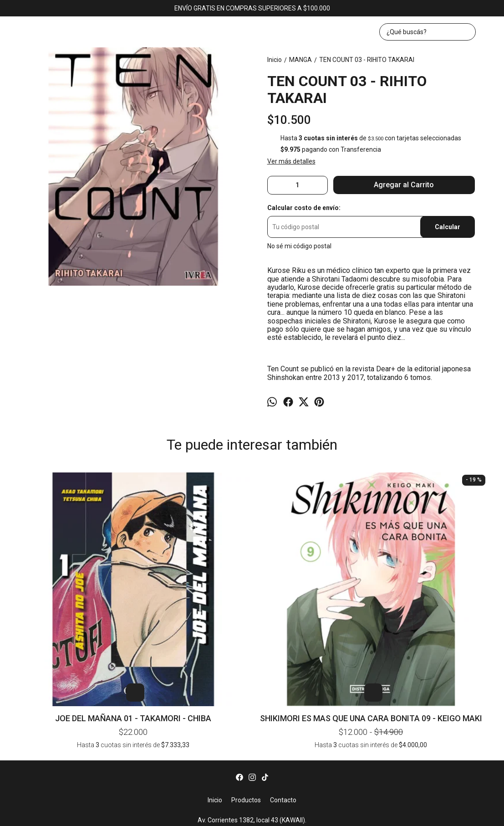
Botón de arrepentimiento (390, 813)
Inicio (215, 674)
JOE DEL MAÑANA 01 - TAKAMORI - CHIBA (62, 580)
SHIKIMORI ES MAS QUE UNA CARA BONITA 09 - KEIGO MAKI (157, 580)
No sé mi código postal (299, 246)
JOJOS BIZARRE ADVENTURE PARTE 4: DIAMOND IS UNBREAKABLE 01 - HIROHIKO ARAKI (252, 489)
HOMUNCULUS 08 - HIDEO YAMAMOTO (347, 489)
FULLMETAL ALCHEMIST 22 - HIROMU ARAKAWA (442, 489)
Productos (246, 674)
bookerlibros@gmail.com (252, 717)
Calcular (447, 227)
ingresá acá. (347, 813)
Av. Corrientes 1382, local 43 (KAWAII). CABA (252, 699)
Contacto (283, 674)
